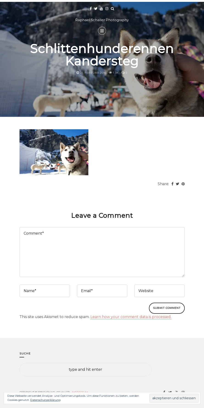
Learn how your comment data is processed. (130, 317)
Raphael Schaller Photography (102, 20)
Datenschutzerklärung (45, 400)
